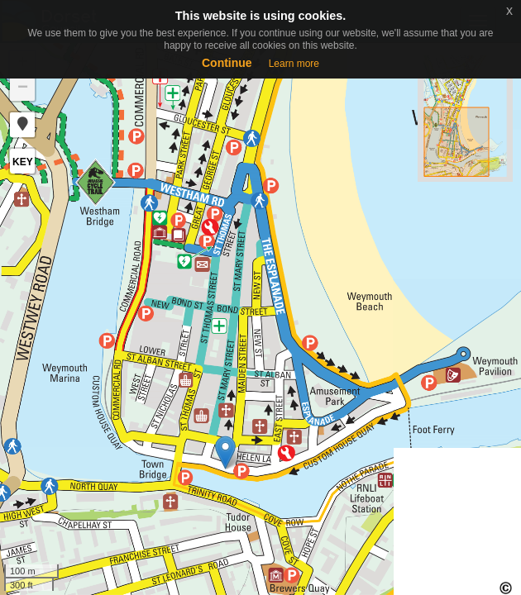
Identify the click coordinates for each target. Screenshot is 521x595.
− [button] (22, 88)
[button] (22, 124)
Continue (227, 62)
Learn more (294, 63)
